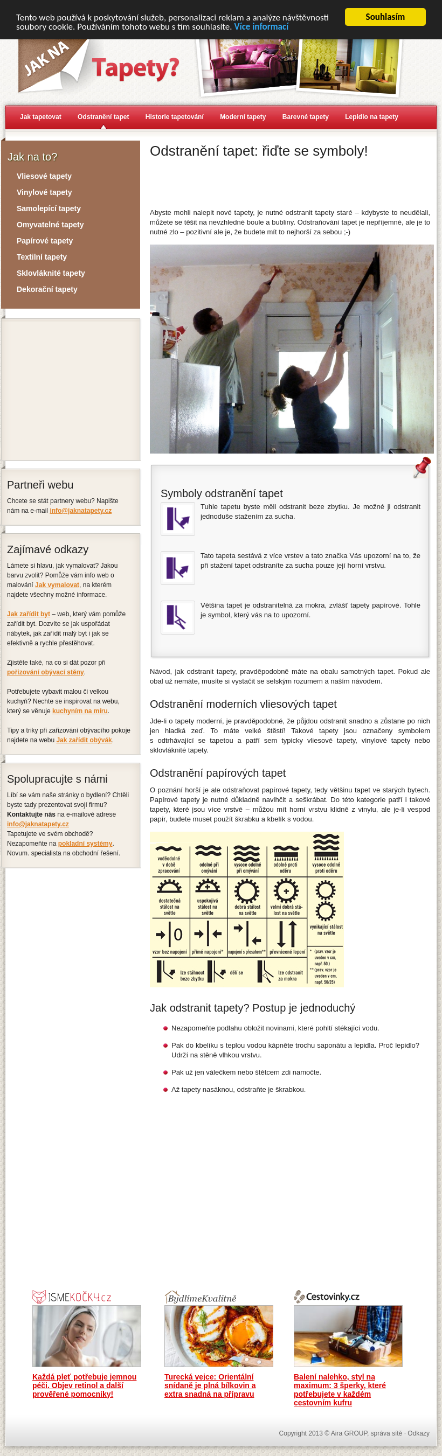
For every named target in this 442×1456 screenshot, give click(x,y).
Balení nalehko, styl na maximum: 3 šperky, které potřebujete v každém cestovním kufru (340, 1389)
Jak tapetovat (40, 117)
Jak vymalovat (57, 585)
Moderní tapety (243, 117)
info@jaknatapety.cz (81, 510)
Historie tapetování (175, 117)
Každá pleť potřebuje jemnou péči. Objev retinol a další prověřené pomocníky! (84, 1385)
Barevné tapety (305, 117)
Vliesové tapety (44, 176)
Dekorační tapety (47, 289)
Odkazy (419, 1433)
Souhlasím (385, 17)
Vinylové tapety (44, 192)
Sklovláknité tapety (51, 273)
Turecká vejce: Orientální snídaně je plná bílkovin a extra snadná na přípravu (210, 1385)
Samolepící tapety (49, 208)
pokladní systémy (85, 843)
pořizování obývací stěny (45, 672)
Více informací (261, 26)
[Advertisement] (276, 181)
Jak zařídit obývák (84, 740)
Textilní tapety (42, 257)
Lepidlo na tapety (371, 117)
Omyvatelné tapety (50, 224)
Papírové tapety (45, 240)
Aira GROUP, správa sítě (367, 1433)
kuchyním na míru (80, 711)
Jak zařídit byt (28, 614)
